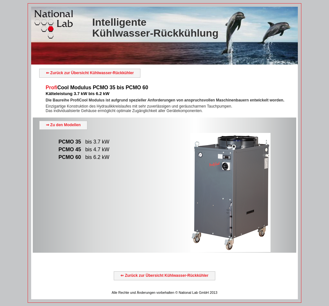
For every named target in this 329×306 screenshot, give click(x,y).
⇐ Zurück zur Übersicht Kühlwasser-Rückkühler (90, 73)
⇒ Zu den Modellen (63, 125)
